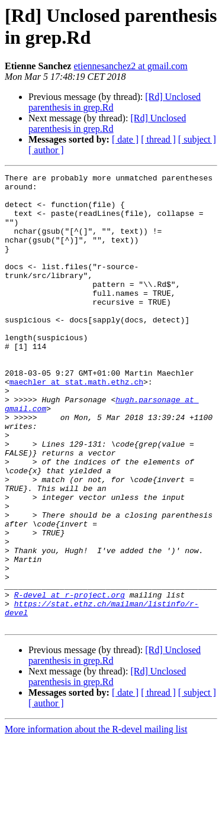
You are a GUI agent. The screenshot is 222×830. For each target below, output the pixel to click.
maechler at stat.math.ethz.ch (76, 424)
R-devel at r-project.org (69, 679)
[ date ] (125, 139)
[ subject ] (197, 139)
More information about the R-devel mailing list (96, 820)
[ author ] (46, 150)
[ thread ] (158, 139)
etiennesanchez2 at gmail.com (130, 66)
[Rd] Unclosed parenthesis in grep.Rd (107, 123)
